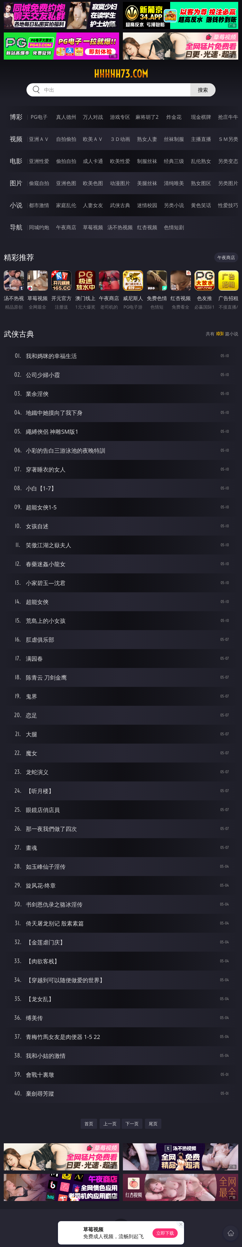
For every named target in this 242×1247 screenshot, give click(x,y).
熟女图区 (201, 183)
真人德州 (66, 116)
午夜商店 (66, 227)
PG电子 (39, 116)
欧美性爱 (120, 161)
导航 (16, 227)
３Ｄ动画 (120, 139)
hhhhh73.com (121, 73)
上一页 (110, 1124)
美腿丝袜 (147, 183)
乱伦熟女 (201, 161)
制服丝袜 (147, 161)
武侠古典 (120, 205)
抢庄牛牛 (228, 116)
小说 (16, 205)
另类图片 (228, 183)
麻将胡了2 (146, 116)
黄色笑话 (201, 205)
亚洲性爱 (39, 161)
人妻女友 (93, 205)
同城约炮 (39, 227)
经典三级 (174, 161)
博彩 (16, 117)
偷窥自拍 (39, 183)
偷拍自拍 (66, 161)
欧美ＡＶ (93, 139)
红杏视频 (147, 227)
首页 (88, 1124)
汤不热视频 (120, 227)
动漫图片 (120, 183)
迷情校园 (147, 205)
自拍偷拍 (66, 139)
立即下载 (165, 1233)
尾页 (153, 1124)
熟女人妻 (147, 139)
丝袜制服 (174, 139)
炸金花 (174, 116)
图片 (16, 183)
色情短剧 (174, 227)
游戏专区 (120, 116)
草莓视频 (93, 227)
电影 (16, 161)
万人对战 (93, 116)
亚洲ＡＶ (39, 139)
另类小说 (174, 205)
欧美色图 (93, 183)
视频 (16, 139)
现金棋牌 (201, 116)
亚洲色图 (66, 183)
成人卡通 (93, 161)
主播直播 (201, 139)
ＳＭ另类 (228, 139)
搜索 (203, 89)
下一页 (132, 1124)
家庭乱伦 (66, 205)
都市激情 (39, 205)
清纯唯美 (174, 183)
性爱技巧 (228, 205)
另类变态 (228, 161)
